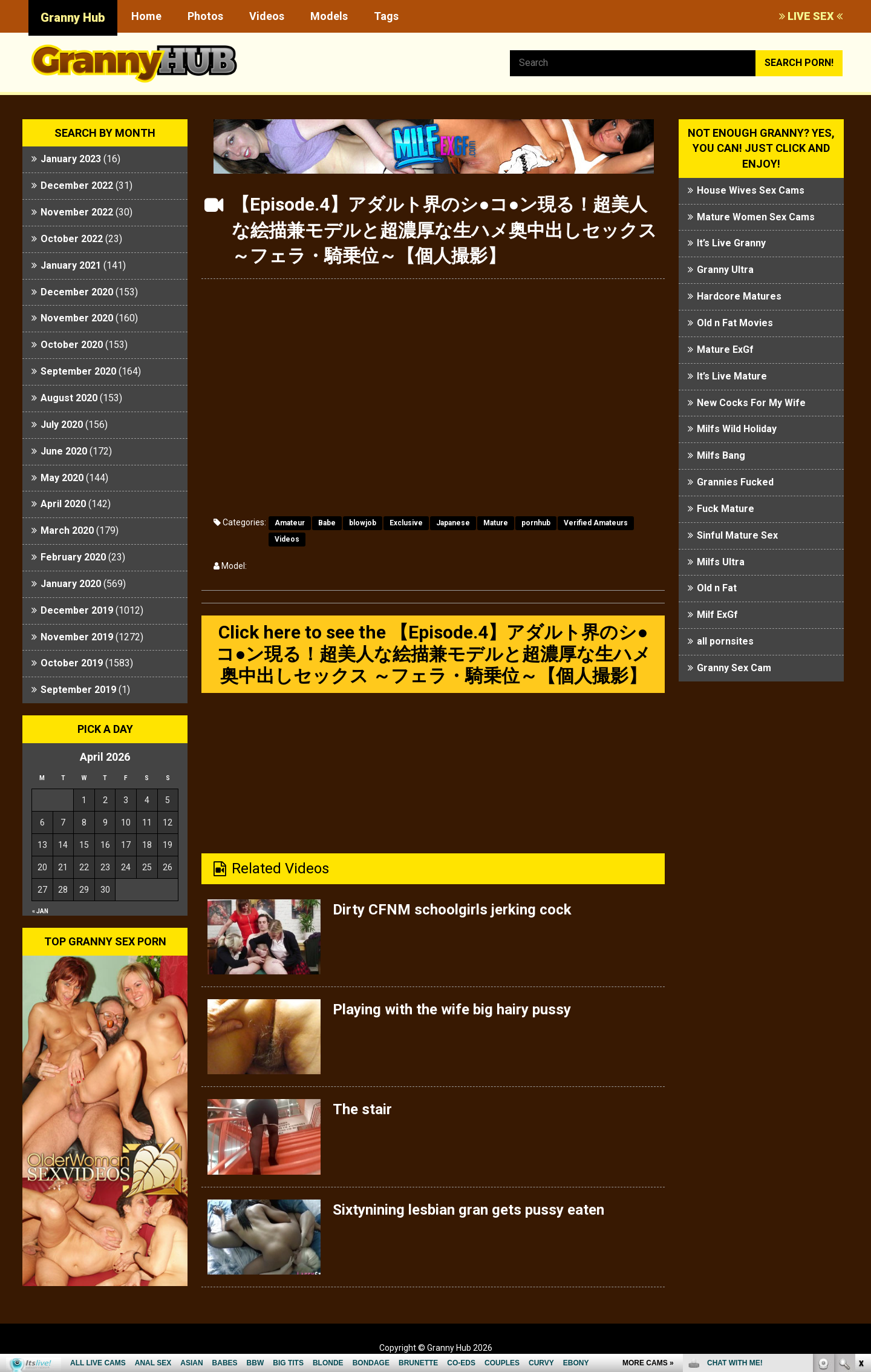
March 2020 (67, 530)
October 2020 (72, 344)
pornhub (535, 523)
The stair (362, 1109)
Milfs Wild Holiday (737, 429)
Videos (266, 16)
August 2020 (69, 398)
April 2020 (63, 504)
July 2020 (62, 424)
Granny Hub (73, 17)
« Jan (40, 911)
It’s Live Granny (731, 243)
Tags (386, 16)
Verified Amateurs (596, 523)
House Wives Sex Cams (750, 190)
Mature (495, 523)
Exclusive (406, 523)
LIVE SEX (811, 16)
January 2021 (71, 265)
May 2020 (62, 478)
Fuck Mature (725, 508)
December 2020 (77, 292)
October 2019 (72, 663)
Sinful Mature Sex (737, 535)
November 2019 (77, 637)
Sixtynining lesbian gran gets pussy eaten (468, 1209)
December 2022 (77, 185)
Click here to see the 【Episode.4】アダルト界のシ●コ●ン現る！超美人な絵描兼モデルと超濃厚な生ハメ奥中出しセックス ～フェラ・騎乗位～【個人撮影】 (433, 654)
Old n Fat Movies (735, 323)
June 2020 (64, 451)
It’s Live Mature (732, 376)
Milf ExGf (717, 614)
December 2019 (77, 610)
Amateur (290, 523)
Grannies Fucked (735, 482)
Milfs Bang (721, 455)
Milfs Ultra (721, 562)
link (860, 1182)
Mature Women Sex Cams (756, 217)
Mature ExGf (725, 349)
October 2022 (72, 239)
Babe (327, 523)
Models (329, 16)
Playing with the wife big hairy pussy (452, 1009)
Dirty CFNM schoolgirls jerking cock (452, 909)
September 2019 (78, 689)
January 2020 (71, 583)
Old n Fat (717, 588)
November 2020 (77, 318)
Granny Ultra (725, 269)
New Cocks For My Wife (751, 403)
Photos (205, 16)
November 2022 (77, 212)
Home (146, 16)
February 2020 (73, 557)
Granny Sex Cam (734, 668)
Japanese (453, 523)
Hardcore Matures (739, 296)
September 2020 (78, 371)
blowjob (362, 523)
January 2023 (71, 159)
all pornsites (725, 641)
